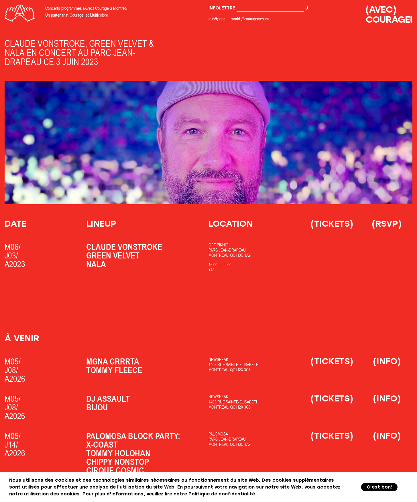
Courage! (77, 14)
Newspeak (218, 359)
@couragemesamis (256, 18)
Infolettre (256, 8)
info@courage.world (224, 18)
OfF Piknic (218, 244)
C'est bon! (379, 487)
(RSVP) (387, 223)
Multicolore (99, 14)
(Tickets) (331, 223)
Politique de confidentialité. (222, 494)
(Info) (387, 361)
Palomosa (218, 434)
